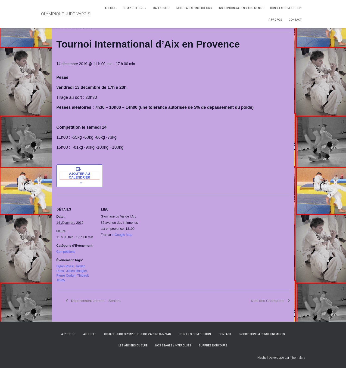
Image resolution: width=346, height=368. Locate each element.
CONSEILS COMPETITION (286, 8)
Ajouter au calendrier (79, 175)
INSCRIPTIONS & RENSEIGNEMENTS (240, 8)
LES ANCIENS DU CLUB (133, 345)
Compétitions (65, 251)
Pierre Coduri (65, 275)
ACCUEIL (110, 8)
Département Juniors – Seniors (96, 301)
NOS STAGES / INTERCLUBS (194, 8)
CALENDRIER (161, 8)
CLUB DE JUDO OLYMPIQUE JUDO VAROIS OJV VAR (137, 334)
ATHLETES (90, 334)
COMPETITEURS (134, 8)
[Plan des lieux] (169, 226)
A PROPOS (275, 19)
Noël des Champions (267, 301)
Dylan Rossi (65, 266)
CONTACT (295, 19)
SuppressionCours (213, 345)
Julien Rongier (76, 271)
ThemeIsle (297, 357)
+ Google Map (122, 235)
